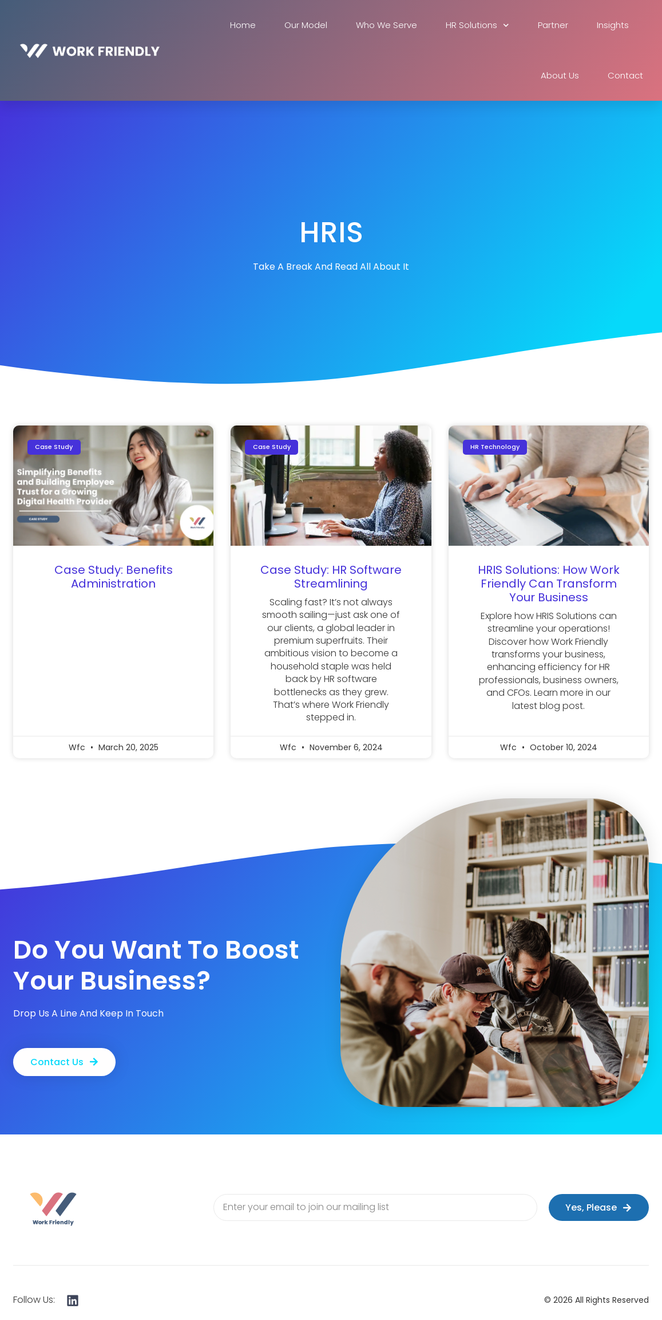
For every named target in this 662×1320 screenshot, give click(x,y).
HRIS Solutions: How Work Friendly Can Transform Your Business (549, 583)
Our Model (305, 25)
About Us (560, 75)
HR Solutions (477, 25)
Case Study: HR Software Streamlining (331, 577)
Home (243, 25)
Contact (625, 75)
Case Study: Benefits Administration (113, 577)
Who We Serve (386, 25)
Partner (553, 25)
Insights (613, 25)
